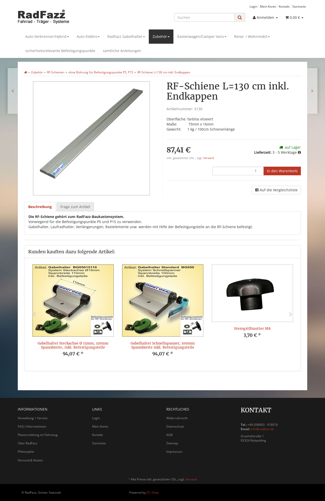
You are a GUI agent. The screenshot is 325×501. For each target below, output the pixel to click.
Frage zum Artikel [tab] (75, 206)
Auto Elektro (88, 36)
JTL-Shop (153, 492)
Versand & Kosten (30, 460)
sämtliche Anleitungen (122, 50)
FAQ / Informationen (32, 426)
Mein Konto (268, 6)
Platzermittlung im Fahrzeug (38, 435)
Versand (208, 158)
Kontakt (284, 6)
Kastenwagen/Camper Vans (201, 36)
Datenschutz (175, 426)
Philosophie (26, 451)
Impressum (174, 451)
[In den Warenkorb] (282, 171)
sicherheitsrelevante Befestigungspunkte (60, 50)
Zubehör (161, 36)
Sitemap (172, 443)
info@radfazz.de (262, 429)
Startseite (299, 6)
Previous (34, 314)
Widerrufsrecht (177, 418)
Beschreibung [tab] (40, 206)
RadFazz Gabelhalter (126, 36)
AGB (169, 435)
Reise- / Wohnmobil (252, 36)
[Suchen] (204, 17)
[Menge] (238, 171)
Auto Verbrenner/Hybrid (47, 36)
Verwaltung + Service (32, 418)
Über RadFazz (27, 443)
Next (291, 314)
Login (253, 6)
